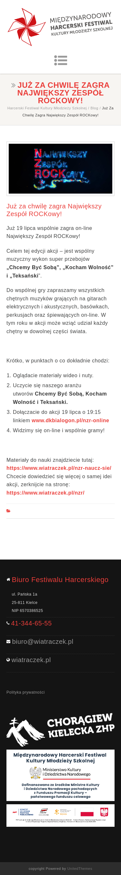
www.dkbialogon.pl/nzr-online (70, 420)
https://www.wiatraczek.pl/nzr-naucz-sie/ (58, 468)
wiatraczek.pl (31, 659)
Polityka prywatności (25, 692)
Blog (94, 108)
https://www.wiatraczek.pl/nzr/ (45, 493)
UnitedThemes (79, 868)
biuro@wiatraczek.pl (43, 641)
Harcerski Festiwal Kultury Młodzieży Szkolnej (47, 108)
